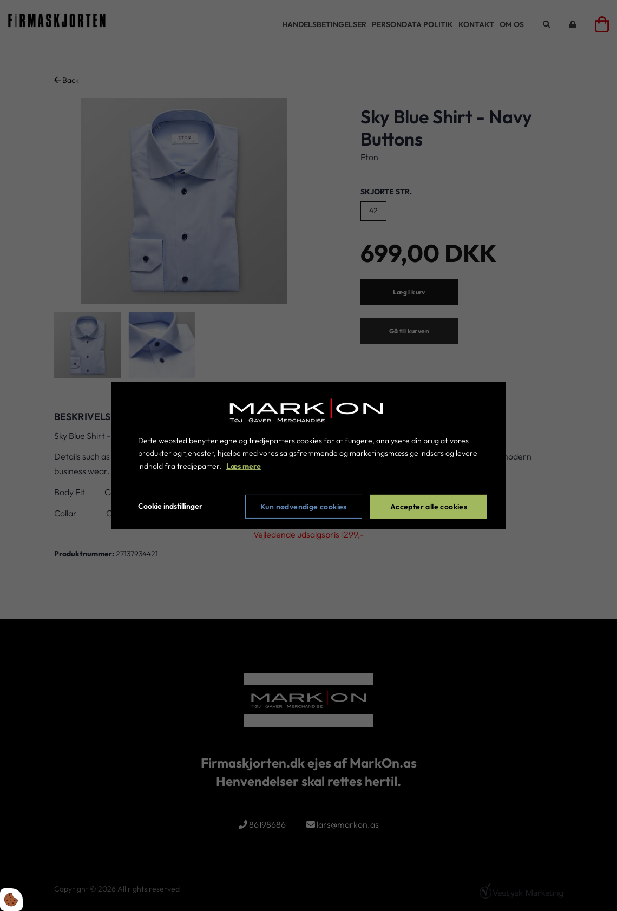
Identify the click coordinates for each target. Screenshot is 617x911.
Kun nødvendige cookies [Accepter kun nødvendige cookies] (303, 507)
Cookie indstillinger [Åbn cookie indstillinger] (170, 506)
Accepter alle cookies (428, 507)
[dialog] (308, 455)
